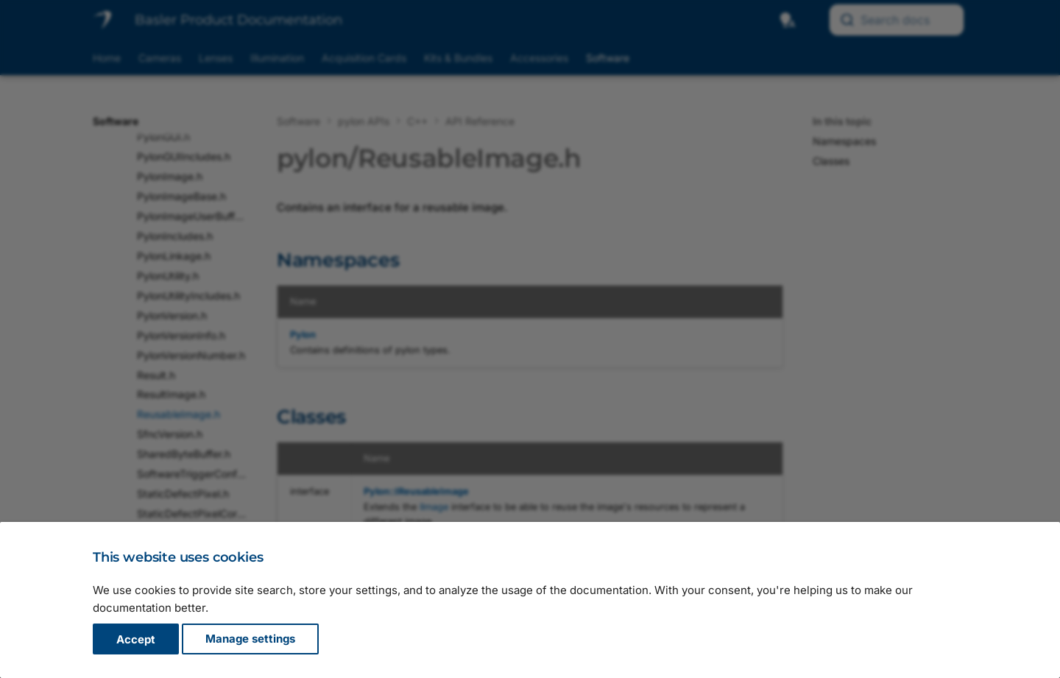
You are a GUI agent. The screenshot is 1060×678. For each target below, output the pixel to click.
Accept (135, 639)
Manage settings (250, 639)
